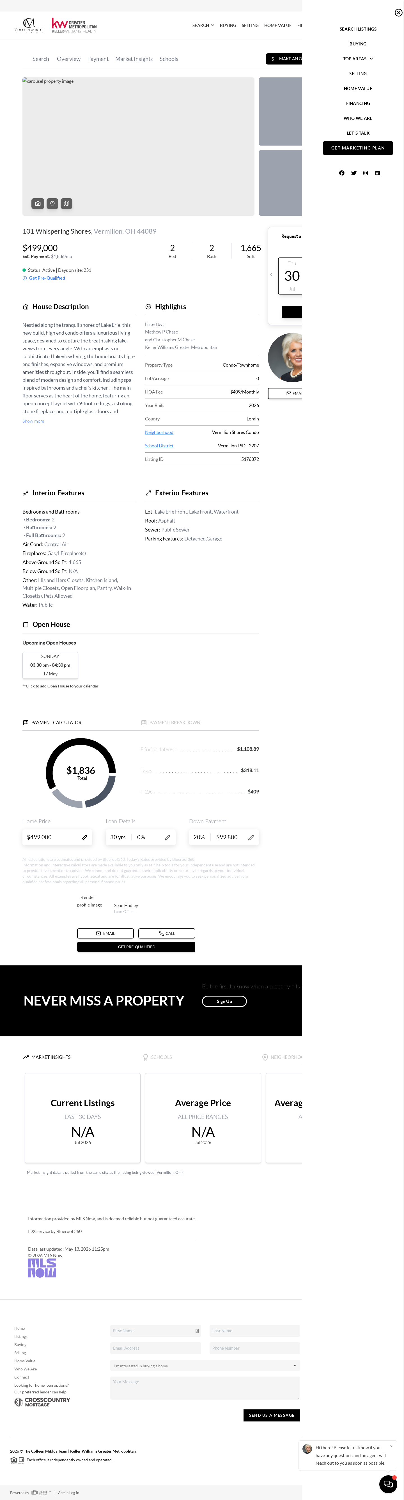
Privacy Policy (313, 1493)
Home (19, 1328)
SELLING (250, 25)
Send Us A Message (272, 1415)
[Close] (391, 1446)
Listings (20, 1336)
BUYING (228, 25)
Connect (21, 1377)
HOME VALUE (278, 25)
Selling (20, 1353)
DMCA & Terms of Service (353, 1493)
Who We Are (25, 1369)
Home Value (24, 1361)
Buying (20, 1344)
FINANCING (309, 25)
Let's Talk (371, 25)
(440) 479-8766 (354, 1393)
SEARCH (203, 25)
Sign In (382, 6)
